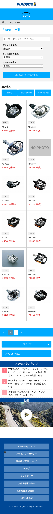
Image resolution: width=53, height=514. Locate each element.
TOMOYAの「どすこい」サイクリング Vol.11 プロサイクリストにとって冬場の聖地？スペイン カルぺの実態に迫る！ (28, 372)
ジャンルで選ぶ (12, 353)
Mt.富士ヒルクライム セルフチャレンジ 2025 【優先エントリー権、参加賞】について (28, 383)
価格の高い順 (43, 93)
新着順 (9, 93)
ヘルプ (26, 468)
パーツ (10, 22)
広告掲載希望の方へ (26, 491)
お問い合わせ (26, 498)
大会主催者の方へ (26, 483)
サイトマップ (26, 476)
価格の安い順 (26, 93)
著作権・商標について (26, 461)
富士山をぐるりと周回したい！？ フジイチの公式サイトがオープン (27, 393)
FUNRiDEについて (26, 446)
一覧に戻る (26, 344)
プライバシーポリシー (26, 454)
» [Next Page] (21, 332)
